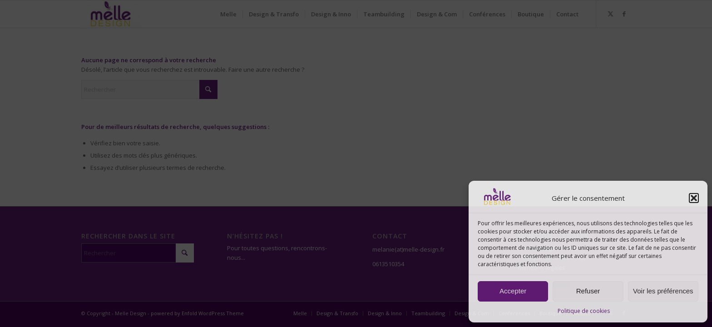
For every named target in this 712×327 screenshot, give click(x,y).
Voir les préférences (663, 291)
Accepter (512, 291)
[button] (693, 198)
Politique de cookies (584, 311)
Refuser (588, 291)
